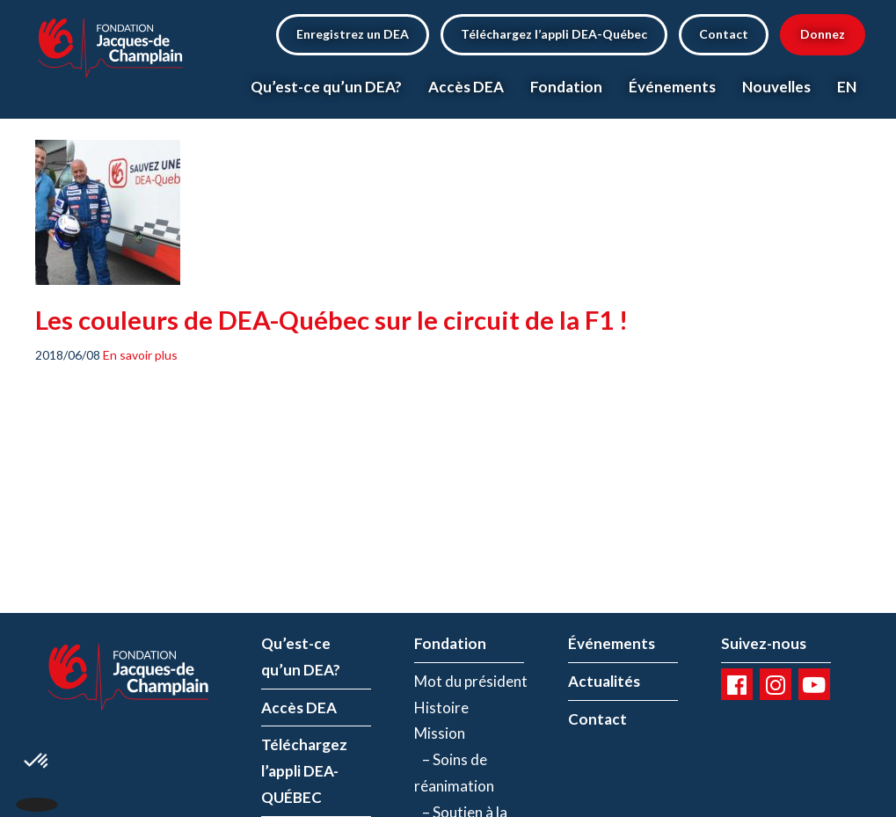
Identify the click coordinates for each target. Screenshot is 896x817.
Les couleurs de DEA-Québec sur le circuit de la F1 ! (331, 319)
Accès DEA (466, 86)
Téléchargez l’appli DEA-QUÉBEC (304, 770)
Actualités (604, 681)
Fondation (566, 86)
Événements (672, 86)
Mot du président (471, 681)
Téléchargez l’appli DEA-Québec (554, 33)
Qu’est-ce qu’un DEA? (326, 86)
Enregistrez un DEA (352, 33)
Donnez (822, 33)
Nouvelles (776, 86)
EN (846, 86)
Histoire (441, 707)
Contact (723, 33)
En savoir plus (140, 354)
